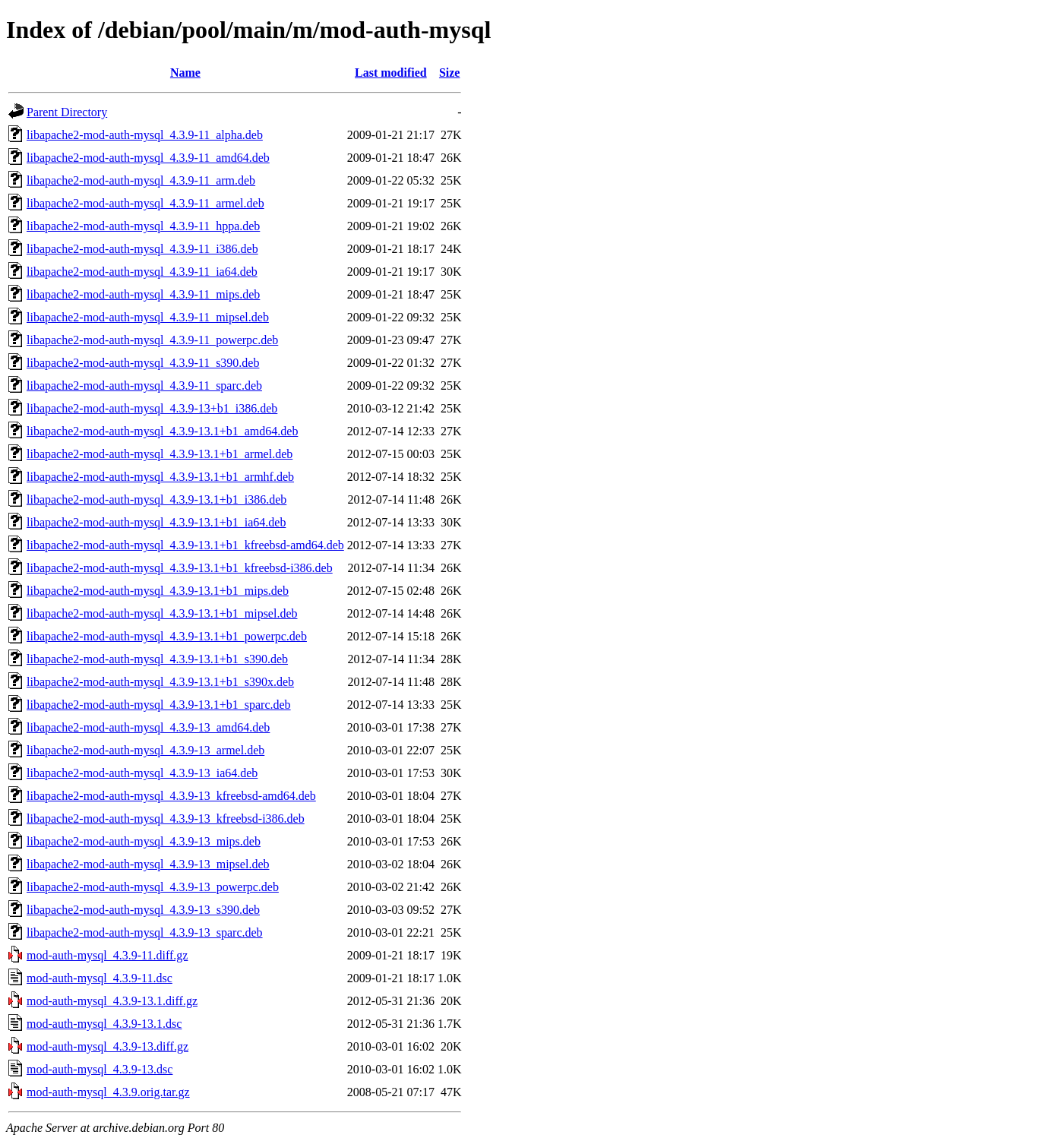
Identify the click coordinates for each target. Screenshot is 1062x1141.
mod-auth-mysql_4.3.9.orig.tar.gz (108, 1092)
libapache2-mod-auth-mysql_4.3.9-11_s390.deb (143, 362)
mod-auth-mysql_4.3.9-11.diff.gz (107, 955)
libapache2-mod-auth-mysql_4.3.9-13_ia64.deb (142, 772)
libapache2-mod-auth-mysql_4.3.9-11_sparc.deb (144, 385)
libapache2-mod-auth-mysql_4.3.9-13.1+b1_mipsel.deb (162, 613)
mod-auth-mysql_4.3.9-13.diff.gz (107, 1046)
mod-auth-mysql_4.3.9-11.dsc (99, 978)
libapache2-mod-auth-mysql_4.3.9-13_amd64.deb (148, 727)
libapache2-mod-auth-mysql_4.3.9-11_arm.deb (141, 180)
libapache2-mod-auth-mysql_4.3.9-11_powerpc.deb (152, 339)
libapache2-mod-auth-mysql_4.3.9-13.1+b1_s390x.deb (160, 681)
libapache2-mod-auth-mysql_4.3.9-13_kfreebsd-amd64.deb (171, 795)
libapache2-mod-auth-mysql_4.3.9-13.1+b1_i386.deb (156, 499)
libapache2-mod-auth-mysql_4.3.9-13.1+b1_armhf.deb (160, 476)
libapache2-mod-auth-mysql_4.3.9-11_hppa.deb (143, 226)
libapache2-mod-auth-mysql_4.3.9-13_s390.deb (143, 909)
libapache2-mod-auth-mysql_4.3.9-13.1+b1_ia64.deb (156, 522)
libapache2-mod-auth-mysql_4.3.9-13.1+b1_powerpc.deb (167, 636)
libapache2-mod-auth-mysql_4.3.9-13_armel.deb (145, 750)
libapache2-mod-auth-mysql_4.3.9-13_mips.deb (144, 841)
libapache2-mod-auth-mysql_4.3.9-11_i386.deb (142, 248)
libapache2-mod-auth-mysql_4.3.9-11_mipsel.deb (148, 317)
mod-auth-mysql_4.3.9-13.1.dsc (104, 1023)
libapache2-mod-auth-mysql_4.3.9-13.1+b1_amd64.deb (162, 431)
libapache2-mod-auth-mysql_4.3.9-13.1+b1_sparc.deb (159, 704)
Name (185, 72)
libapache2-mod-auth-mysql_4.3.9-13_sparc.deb (145, 932)
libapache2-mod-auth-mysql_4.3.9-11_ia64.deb (142, 271)
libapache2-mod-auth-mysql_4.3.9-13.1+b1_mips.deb (158, 590)
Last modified (391, 72)
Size (449, 72)
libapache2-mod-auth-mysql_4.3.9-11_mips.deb (143, 294)
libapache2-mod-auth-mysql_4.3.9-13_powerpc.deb (153, 886)
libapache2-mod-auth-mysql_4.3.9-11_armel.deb (145, 203)
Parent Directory (67, 112)
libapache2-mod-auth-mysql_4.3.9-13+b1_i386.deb (152, 408)
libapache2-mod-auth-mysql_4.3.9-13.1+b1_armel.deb (159, 453)
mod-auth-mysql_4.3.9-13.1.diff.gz (112, 1000)
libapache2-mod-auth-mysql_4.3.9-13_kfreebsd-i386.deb (166, 818)
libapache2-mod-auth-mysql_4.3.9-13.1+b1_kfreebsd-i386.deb (180, 567)
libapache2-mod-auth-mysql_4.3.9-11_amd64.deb (148, 157)
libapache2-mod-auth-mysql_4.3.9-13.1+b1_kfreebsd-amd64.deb (185, 545)
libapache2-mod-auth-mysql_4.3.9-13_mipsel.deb (148, 864)
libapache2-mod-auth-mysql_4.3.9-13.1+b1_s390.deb (157, 659)
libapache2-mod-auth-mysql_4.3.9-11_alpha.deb (145, 134)
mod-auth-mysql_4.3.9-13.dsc (99, 1069)
